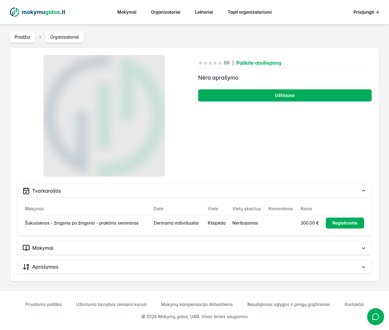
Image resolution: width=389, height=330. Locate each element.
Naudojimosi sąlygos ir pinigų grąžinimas (288, 304)
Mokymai (126, 12)
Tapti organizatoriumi (250, 12)
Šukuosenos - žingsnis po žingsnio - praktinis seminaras (82, 222)
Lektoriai (204, 12)
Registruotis (345, 222)
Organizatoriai (166, 12)
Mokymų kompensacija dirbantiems (197, 304)
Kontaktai (354, 304)
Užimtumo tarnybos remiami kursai (111, 304)
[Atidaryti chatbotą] (375, 316)
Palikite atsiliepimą (258, 63)
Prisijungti (366, 12)
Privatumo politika (43, 304)
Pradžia (22, 37)
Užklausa (284, 95)
